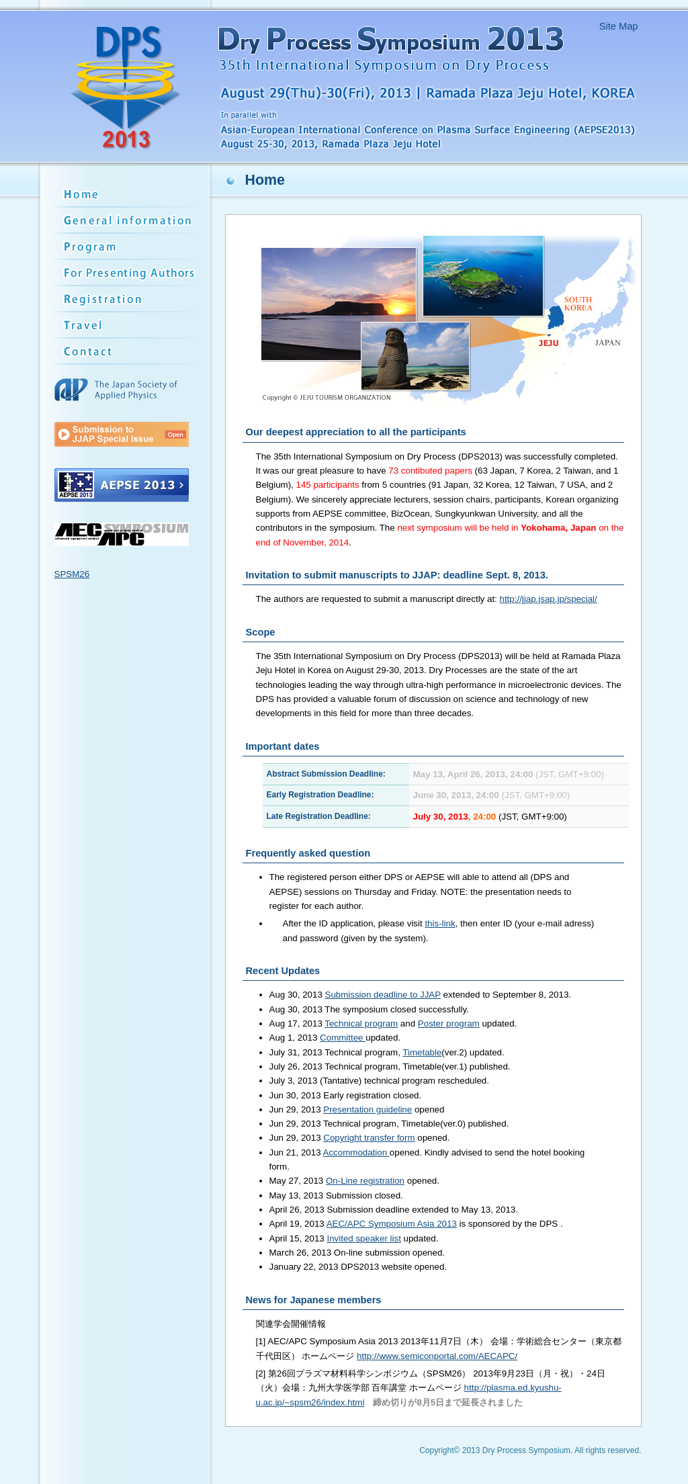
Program (126, 247)
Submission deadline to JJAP (383, 995)
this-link (440, 923)
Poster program (449, 1023)
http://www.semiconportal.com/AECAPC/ (437, 1356)
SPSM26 (72, 574)
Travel (126, 325)
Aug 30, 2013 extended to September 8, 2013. (420, 995)
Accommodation (356, 1152)
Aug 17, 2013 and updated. (393, 1023)
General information (126, 221)
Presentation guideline (367, 1109)
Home (126, 194)
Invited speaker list (363, 1238)
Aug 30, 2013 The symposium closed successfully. (369, 1009)
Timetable (421, 1052)
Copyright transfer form (369, 1138)
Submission (126, 273)
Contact (126, 352)
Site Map (618, 26)
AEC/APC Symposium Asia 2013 (392, 1224)
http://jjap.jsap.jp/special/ (548, 599)
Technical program (361, 1023)
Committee (343, 1038)
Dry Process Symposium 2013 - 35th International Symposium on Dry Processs (339, 86)
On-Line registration (365, 1181)
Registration (126, 299)
